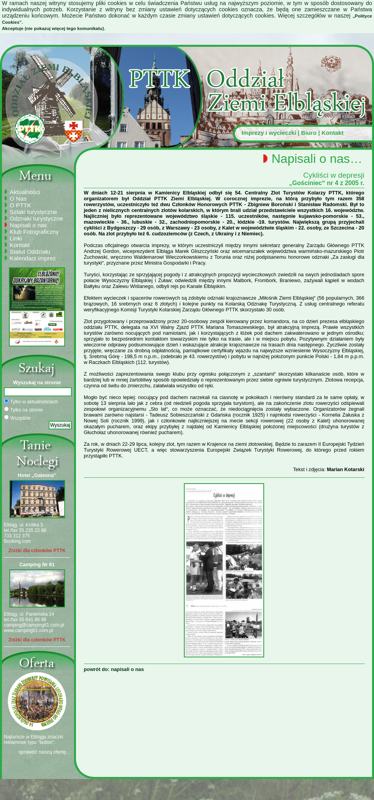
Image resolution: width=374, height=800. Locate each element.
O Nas (18, 198)
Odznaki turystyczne (36, 218)
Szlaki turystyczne (33, 211)
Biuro (309, 132)
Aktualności (25, 192)
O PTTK (20, 205)
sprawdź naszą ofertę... (44, 752)
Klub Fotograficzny (34, 231)
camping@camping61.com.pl (34, 625)
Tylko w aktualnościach (31, 401)
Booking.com (17, 541)
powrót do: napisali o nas (114, 669)
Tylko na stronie (23, 409)
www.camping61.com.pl (28, 630)
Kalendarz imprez (33, 258)
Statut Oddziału (30, 251)
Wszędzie (17, 418)
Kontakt (332, 132)
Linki (16, 238)
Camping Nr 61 (37, 564)
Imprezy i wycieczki (269, 132)
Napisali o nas (28, 225)
